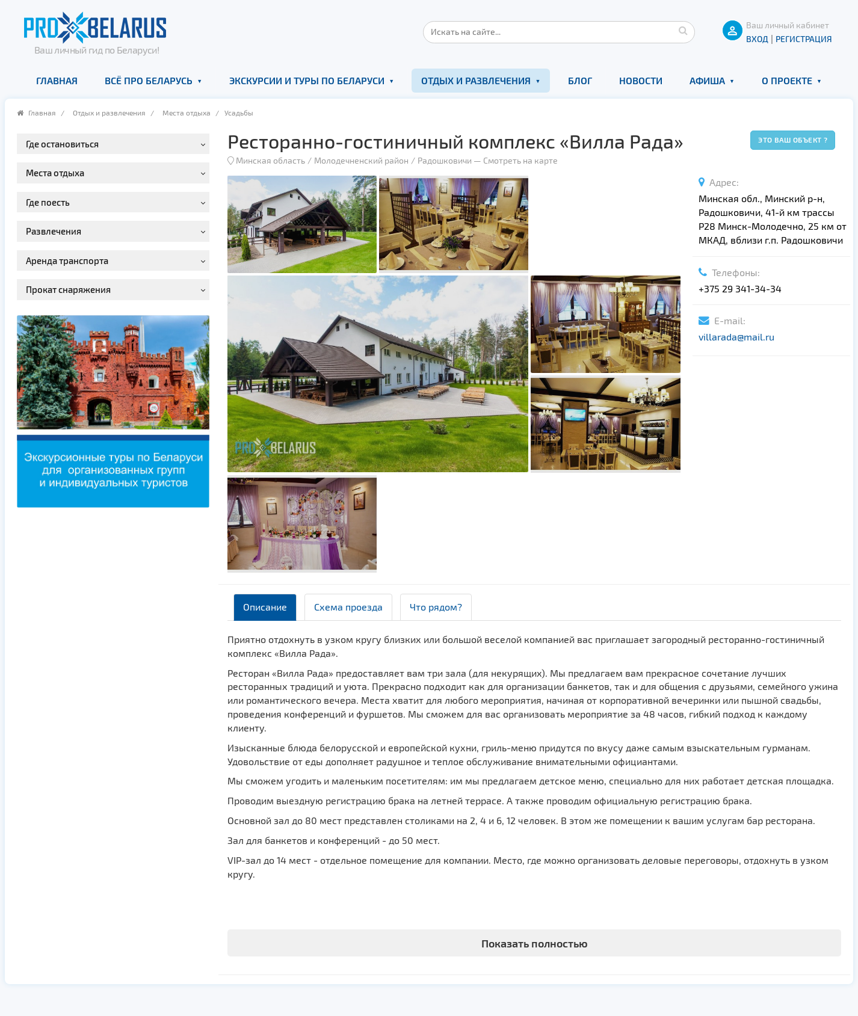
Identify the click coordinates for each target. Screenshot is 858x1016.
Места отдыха (186, 112)
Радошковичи (445, 160)
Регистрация (804, 39)
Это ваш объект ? (792, 139)
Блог (580, 80)
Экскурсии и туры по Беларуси (306, 80)
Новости (640, 80)
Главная (57, 80)
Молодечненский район (361, 160)
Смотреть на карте (520, 160)
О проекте (787, 80)
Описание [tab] (265, 606)
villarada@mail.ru (736, 336)
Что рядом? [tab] (436, 606)
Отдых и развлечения (476, 80)
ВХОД (757, 39)
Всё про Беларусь (149, 80)
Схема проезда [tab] (348, 606)
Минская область (270, 160)
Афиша (707, 80)
